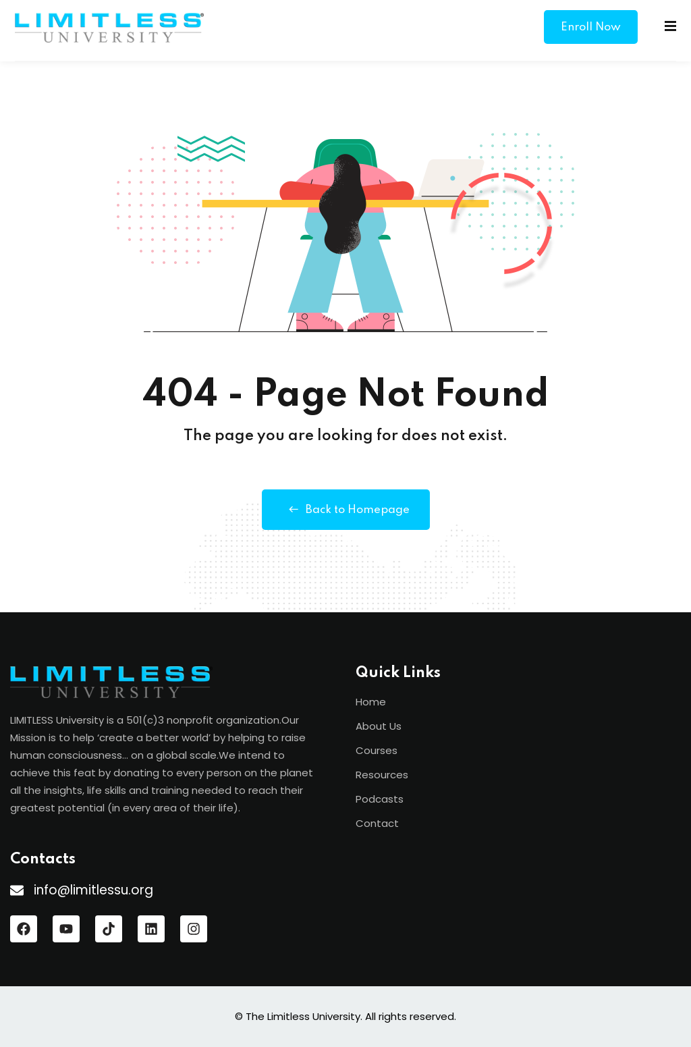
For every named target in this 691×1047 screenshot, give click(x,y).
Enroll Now (591, 27)
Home (371, 702)
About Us (379, 726)
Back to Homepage (346, 510)
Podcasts (380, 799)
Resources (382, 775)
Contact (377, 823)
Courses (376, 750)
